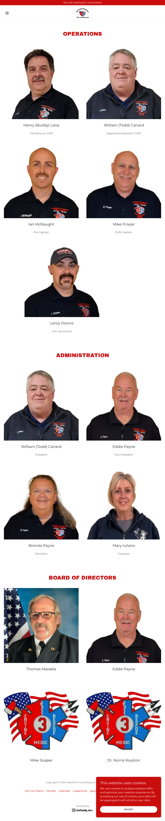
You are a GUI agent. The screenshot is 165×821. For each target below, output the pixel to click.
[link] (82, 13)
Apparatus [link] (96, 790)
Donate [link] (51, 790)
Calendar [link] (64, 790)
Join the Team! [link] (34, 790)
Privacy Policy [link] (131, 790)
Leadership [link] (80, 790)
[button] (15, 13)
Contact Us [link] (113, 790)
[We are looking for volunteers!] (82, 3)
